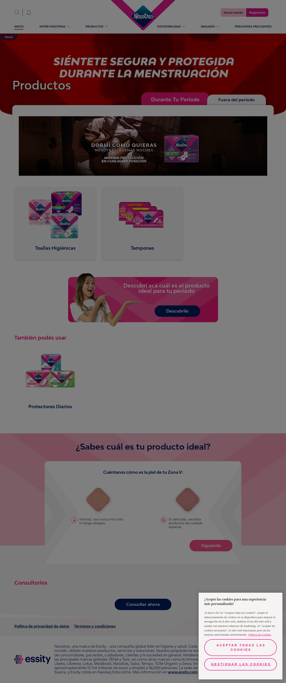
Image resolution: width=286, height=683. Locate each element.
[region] (240, 636)
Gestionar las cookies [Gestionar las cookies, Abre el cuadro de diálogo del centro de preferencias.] (241, 664)
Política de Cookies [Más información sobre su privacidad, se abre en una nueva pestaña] (259, 634)
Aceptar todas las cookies (241, 647)
